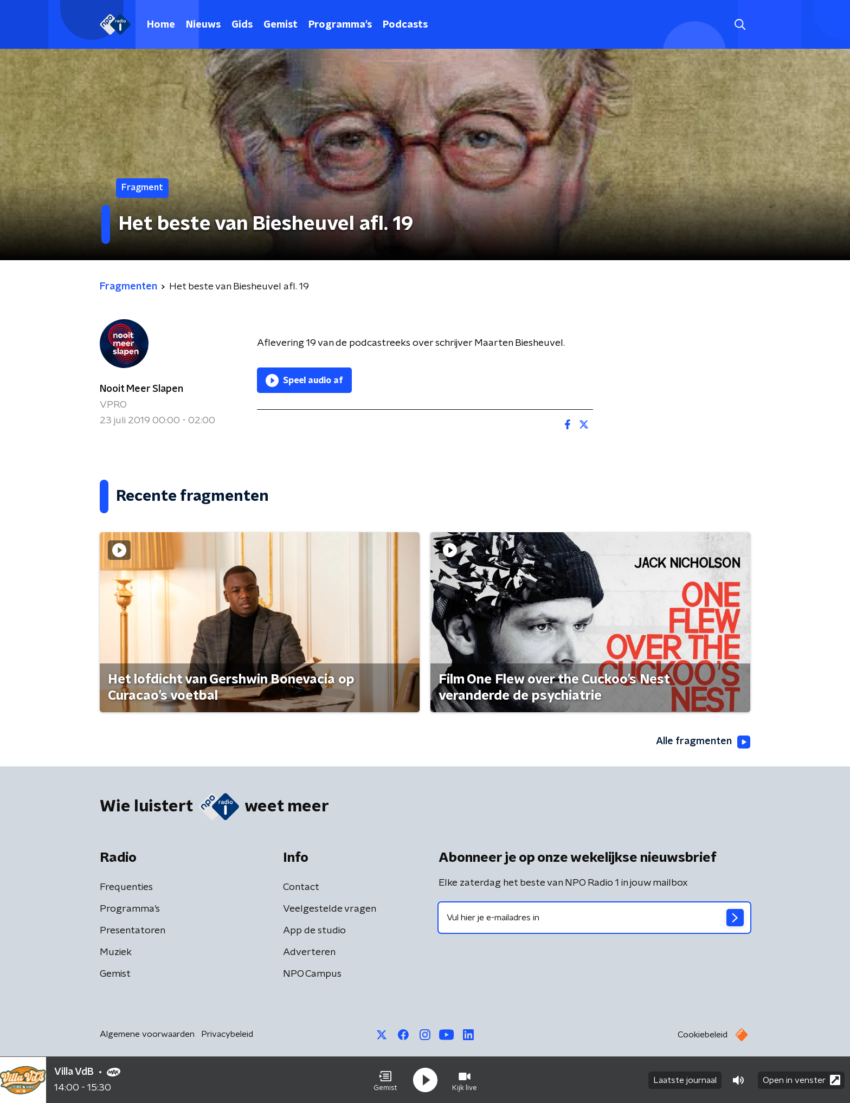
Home (161, 25)
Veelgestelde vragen (329, 909)
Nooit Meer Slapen (141, 389)
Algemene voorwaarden (147, 1034)
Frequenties (126, 887)
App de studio (314, 931)
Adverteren (309, 952)
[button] (385, 1080)
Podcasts (405, 25)
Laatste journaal (685, 1080)
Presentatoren (132, 931)
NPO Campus (312, 974)
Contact (301, 887)
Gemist (280, 25)
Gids (242, 25)
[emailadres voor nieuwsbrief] (594, 917)
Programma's (340, 25)
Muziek (116, 952)
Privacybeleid (227, 1034)
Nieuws (203, 25)
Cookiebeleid (702, 1034)
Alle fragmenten (703, 742)
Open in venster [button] (801, 1080)
